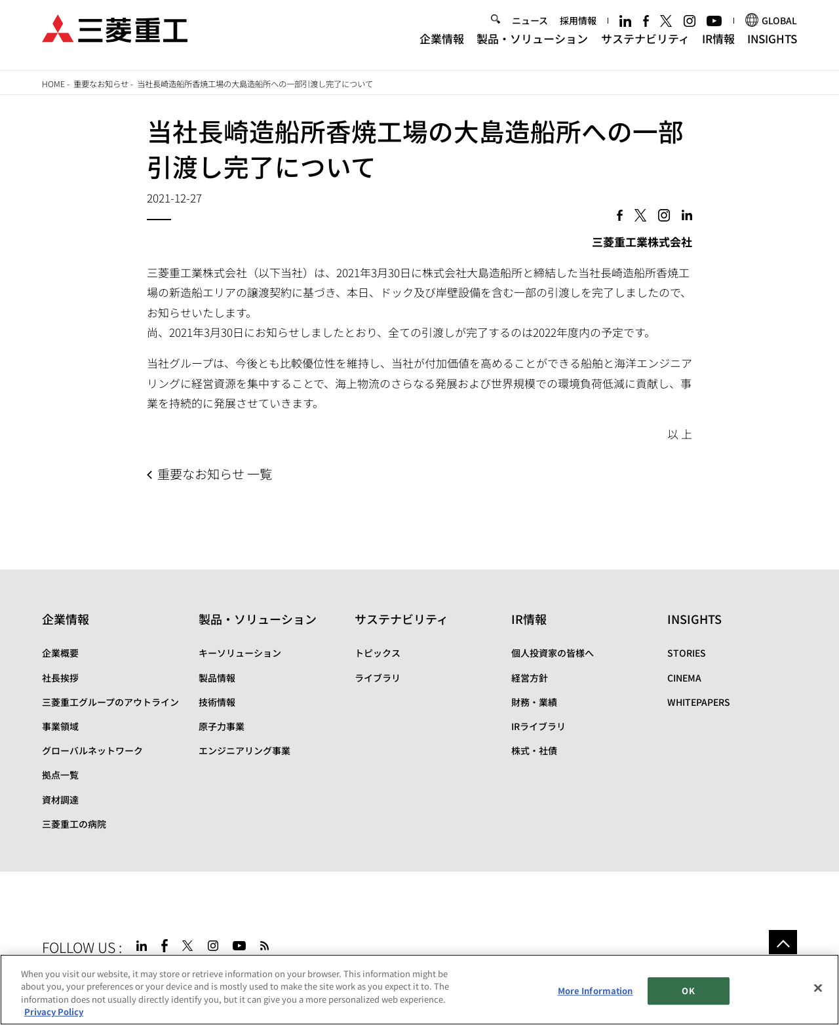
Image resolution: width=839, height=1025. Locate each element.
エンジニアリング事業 (244, 750)
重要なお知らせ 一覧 (214, 474)
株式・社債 (534, 750)
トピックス (377, 652)
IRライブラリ (538, 726)
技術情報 (217, 701)
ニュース (530, 27)
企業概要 (60, 652)
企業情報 (442, 45)
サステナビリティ (645, 45)
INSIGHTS (772, 45)
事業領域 (60, 726)
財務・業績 (534, 701)
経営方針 (529, 677)
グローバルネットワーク (92, 750)
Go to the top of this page (783, 944)
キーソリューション (240, 652)
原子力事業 (221, 726)
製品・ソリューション (532, 45)
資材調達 (60, 799)
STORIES (686, 652)
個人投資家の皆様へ (552, 652)
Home (53, 84)
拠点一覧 (60, 774)
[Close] (818, 989)
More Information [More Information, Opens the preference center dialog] (595, 991)
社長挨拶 (60, 677)
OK (688, 991)
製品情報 (217, 677)
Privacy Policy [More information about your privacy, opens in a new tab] (53, 1013)
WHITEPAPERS (698, 701)
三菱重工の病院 (74, 823)
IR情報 (718, 45)
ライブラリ (377, 677)
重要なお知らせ (100, 84)
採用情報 (578, 27)
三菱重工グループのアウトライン (110, 701)
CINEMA (684, 677)
